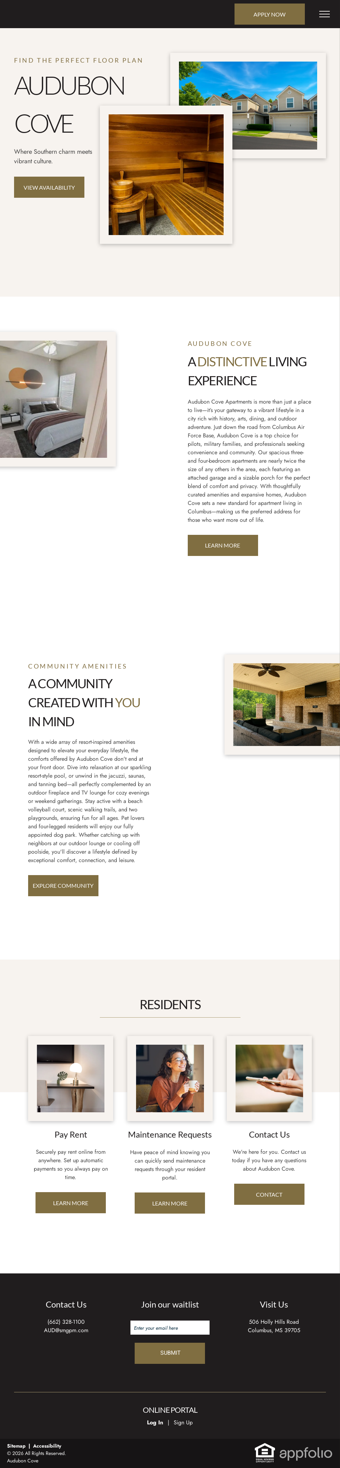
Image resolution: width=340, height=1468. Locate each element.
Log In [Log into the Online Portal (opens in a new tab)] (155, 1422)
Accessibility (47, 1445)
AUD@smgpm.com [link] (66, 1330)
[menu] (324, 14)
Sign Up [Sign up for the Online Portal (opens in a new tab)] (183, 1422)
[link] (265, 1446)
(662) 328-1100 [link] (66, 1322)
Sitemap (16, 1445)
